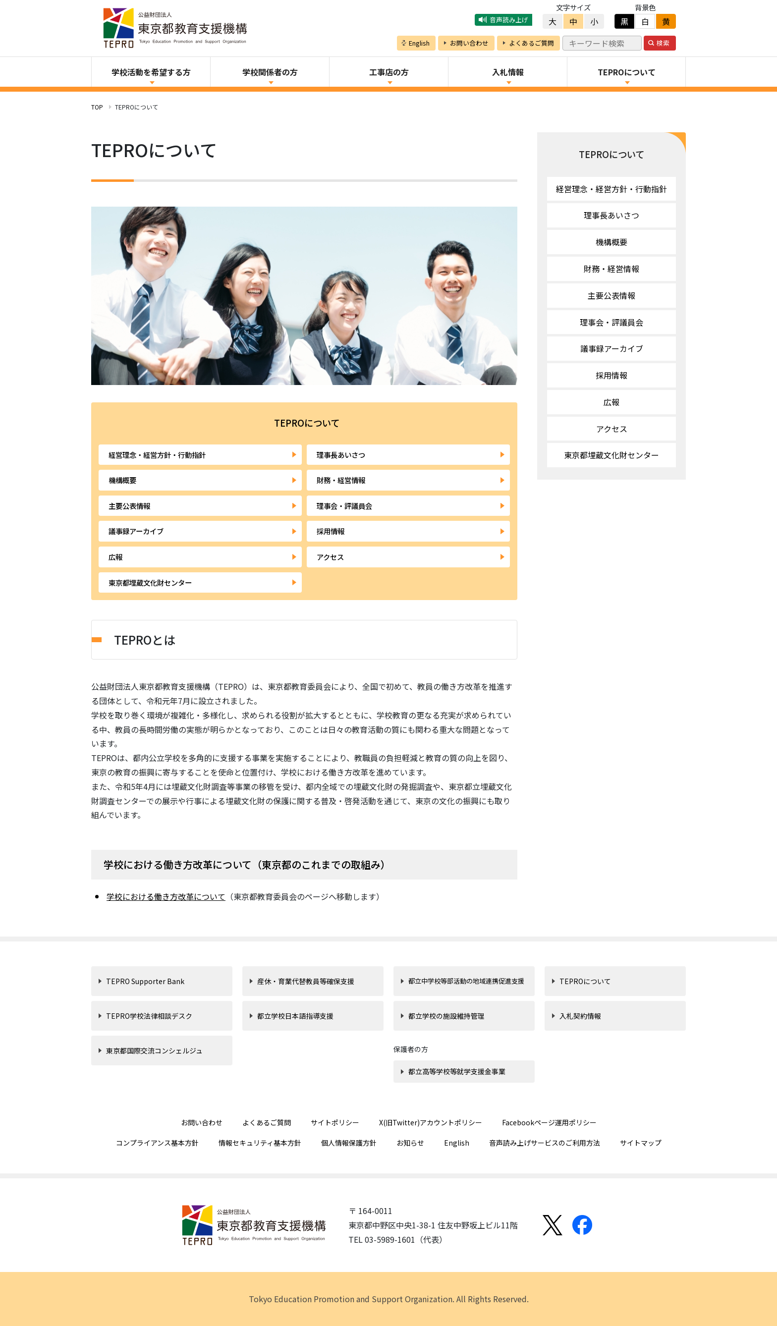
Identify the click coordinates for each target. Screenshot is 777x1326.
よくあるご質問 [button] (531, 43)
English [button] (419, 43)
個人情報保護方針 (349, 1143)
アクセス (330, 557)
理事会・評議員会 (344, 505)
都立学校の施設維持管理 (446, 1016)
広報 (115, 557)
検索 (663, 43)
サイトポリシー (335, 1122)
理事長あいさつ (341, 454)
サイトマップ (641, 1143)
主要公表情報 (129, 505)
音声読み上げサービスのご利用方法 (544, 1143)
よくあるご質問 (266, 1122)
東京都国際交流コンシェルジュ (154, 1050)
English (456, 1143)
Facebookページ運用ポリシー (549, 1122)
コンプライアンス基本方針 (157, 1143)
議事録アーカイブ (136, 531)
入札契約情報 (580, 1016)
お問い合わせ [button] (469, 43)
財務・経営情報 (341, 480)
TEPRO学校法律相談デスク (149, 1016)
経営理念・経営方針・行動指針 (157, 454)
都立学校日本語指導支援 (295, 1016)
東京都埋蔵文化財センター (150, 582)
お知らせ (410, 1143)
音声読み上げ (509, 19)
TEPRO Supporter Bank (145, 981)
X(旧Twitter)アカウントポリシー (430, 1122)
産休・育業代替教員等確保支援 (305, 981)
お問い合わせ (201, 1122)
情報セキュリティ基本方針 (260, 1143)
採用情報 (330, 531)
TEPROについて (611, 154)
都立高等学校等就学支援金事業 (456, 1071)
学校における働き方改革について (166, 896)
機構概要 (122, 480)
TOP (97, 107)
